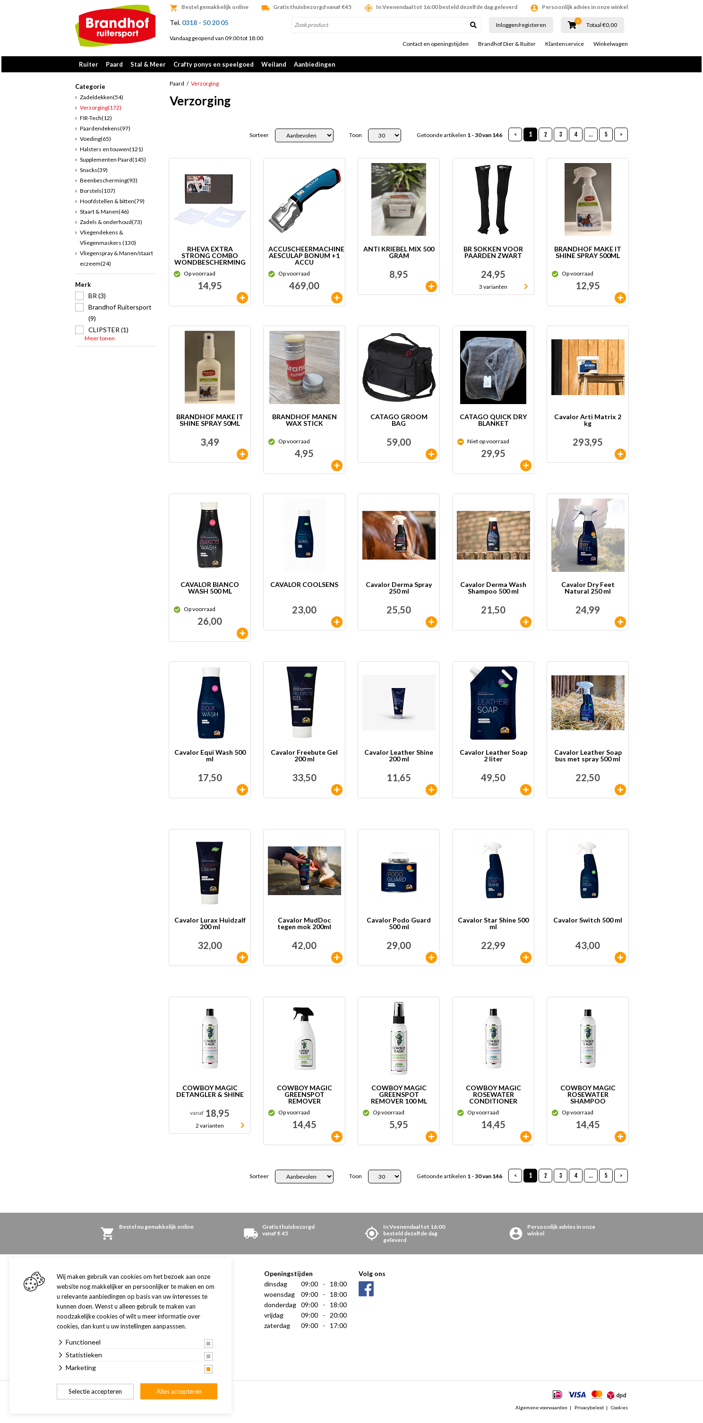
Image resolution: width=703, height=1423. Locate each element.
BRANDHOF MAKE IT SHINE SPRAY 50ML (209, 424)
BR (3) (97, 299)
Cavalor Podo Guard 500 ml (399, 927)
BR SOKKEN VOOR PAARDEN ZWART (493, 256)
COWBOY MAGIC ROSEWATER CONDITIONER (493, 1098)
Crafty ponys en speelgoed (213, 64)
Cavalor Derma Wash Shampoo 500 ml (493, 591)
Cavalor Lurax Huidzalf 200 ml (210, 927)
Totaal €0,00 (601, 25)
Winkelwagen (610, 44)
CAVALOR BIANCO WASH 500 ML (209, 591)
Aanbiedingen (314, 64)
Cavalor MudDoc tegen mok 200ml (304, 927)
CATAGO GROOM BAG (399, 424)
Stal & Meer (148, 64)
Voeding (95, 142)
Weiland (273, 64)
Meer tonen (100, 342)
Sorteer (259, 138)
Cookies (619, 1411)
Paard (114, 64)
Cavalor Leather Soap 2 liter (493, 759)
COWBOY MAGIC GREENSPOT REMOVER (304, 1098)
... (591, 137)
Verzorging (100, 110)
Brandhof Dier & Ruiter (507, 44)
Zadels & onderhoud (111, 225)
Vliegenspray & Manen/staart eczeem (116, 261)
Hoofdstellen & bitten (112, 204)
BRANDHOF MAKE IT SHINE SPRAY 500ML (587, 256)
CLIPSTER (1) (108, 333)
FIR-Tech (96, 121)
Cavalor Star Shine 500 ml (493, 927)
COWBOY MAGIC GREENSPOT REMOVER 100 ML (399, 1098)
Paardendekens (105, 131)
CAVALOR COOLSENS (304, 588)
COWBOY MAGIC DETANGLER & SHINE (210, 1095)
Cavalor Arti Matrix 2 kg (587, 424)
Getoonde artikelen (459, 138)
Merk (83, 288)
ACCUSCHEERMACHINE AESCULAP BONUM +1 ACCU (306, 259)
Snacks (94, 173)
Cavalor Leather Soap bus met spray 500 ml (588, 759)
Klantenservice (564, 44)
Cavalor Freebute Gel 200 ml (304, 759)
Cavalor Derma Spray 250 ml (399, 591)
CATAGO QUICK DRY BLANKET (493, 424)
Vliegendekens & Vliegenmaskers (108, 241)
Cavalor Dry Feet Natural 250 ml (588, 591)
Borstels (97, 194)
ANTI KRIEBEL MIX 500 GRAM (398, 256)
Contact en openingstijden (436, 44)
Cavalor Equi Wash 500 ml (210, 759)
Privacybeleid (589, 1411)
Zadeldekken (101, 100)
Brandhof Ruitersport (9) (120, 316)
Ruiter (88, 64)
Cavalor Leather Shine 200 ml (398, 759)
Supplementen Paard (113, 162)
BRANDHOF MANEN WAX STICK (304, 424)
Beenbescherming (108, 183)
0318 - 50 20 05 (205, 22)
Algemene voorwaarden (541, 1411)
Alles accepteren (179, 1391)
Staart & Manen (104, 214)
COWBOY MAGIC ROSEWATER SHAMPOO (588, 1098)
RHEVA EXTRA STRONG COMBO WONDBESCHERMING (210, 259)
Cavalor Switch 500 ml (587, 923)
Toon (355, 138)
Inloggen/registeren (521, 24)
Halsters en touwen (111, 152)
